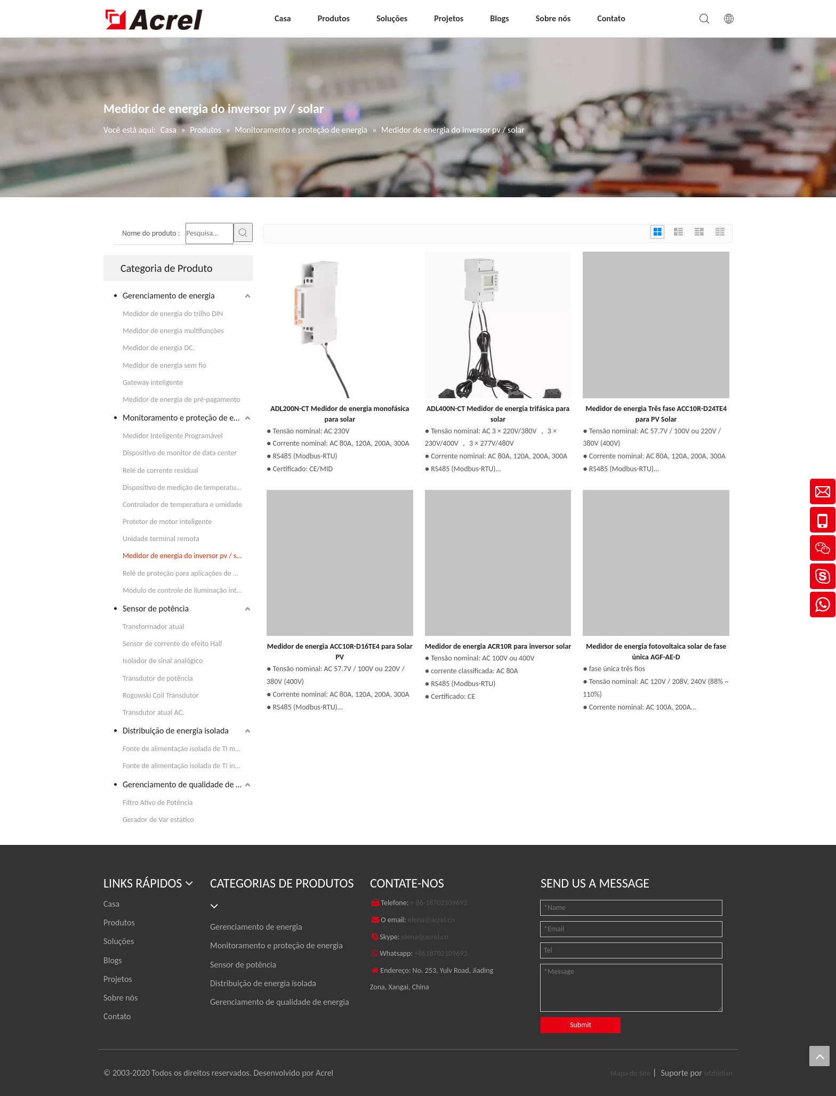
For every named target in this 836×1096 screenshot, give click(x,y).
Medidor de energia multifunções (173, 330)
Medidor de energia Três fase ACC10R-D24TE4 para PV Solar (656, 414)
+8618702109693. (441, 953)
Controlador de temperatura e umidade (182, 504)
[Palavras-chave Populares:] (243, 232)
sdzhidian (718, 1073)
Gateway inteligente (153, 382)
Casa (283, 18)
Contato (611, 18)
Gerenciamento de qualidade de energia (188, 784)
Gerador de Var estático (158, 819)
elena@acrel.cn (431, 919)
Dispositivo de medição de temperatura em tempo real (188, 487)
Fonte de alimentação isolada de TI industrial (188, 765)
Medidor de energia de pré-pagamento (181, 399)
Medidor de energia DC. (159, 347)
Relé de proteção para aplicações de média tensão (188, 573)
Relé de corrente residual (160, 470)
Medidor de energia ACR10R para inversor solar (498, 646)
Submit (580, 1024)
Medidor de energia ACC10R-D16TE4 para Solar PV (340, 652)
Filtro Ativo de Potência (158, 802)
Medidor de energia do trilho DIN (173, 313)
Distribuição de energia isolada (176, 731)
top (819, 1056)
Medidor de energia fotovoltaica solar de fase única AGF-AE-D (656, 652)
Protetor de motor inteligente (167, 521)
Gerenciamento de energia (169, 296)
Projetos (448, 18)
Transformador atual (153, 626)
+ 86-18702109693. (440, 902)
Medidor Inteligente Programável (173, 435)
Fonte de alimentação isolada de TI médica (187, 748)
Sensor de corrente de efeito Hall (172, 643)
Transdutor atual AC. (153, 712)
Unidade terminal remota (161, 538)
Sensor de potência (156, 608)
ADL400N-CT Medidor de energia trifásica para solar (498, 414)
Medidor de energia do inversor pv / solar (185, 555)
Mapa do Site (630, 1073)
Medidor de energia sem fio (164, 365)
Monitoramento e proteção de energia (188, 418)
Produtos (334, 18)
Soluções (391, 18)
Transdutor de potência (158, 678)
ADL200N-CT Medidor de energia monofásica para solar (339, 414)
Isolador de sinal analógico (163, 660)
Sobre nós (553, 18)
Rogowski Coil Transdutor (161, 695)
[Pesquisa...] (210, 233)
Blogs (499, 18)
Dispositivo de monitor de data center (180, 452)
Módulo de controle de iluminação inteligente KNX (188, 590)
